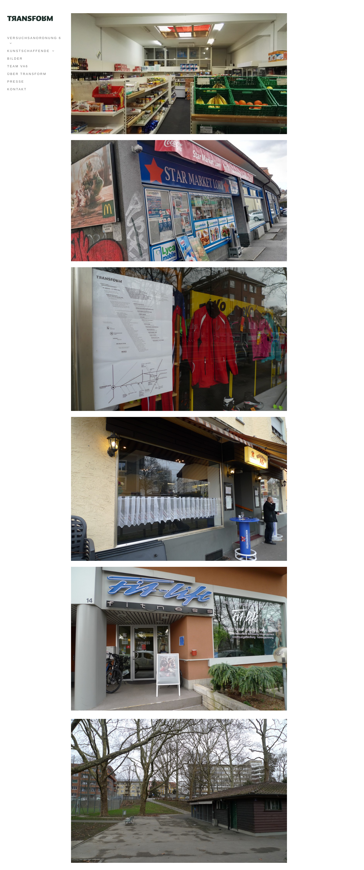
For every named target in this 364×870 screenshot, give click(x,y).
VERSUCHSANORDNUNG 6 (34, 38)
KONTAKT (17, 89)
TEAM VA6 (17, 66)
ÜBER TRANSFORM (27, 74)
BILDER (15, 58)
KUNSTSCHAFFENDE (28, 51)
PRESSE (15, 81)
